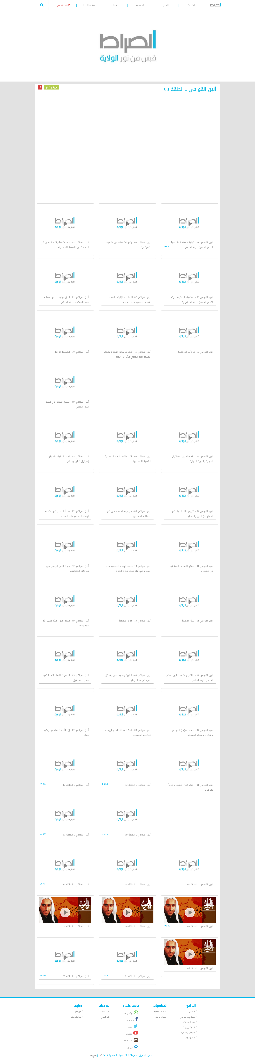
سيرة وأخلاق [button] (189, 1022)
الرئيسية (191, 5)
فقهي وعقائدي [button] (187, 1017)
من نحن (77, 1012)
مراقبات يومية (160, 1012)
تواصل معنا (76, 1017)
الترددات (115, 5)
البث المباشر (63, 5)
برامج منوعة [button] (189, 1038)
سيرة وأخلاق (51, 87)
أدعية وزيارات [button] (189, 1027)
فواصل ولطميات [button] (187, 1032)
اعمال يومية (160, 1017)
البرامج (165, 5)
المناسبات (140, 5)
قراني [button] (192, 1012)
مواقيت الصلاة (89, 5)
